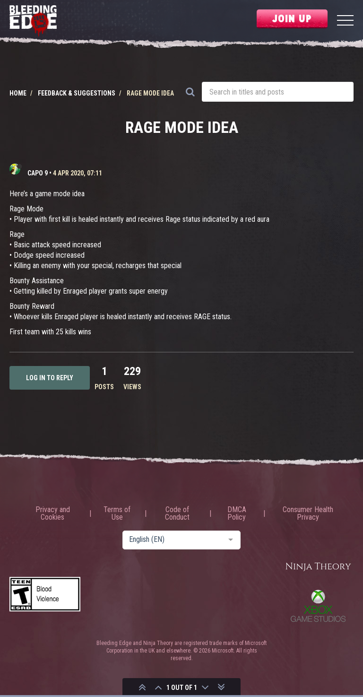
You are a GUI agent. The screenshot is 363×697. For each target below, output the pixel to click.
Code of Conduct (177, 513)
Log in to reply (49, 378)
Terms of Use (117, 513)
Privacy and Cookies (52, 513)
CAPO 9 (37, 173)
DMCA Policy (236, 513)
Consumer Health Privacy (308, 513)
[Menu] (345, 21)
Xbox (318, 606)
